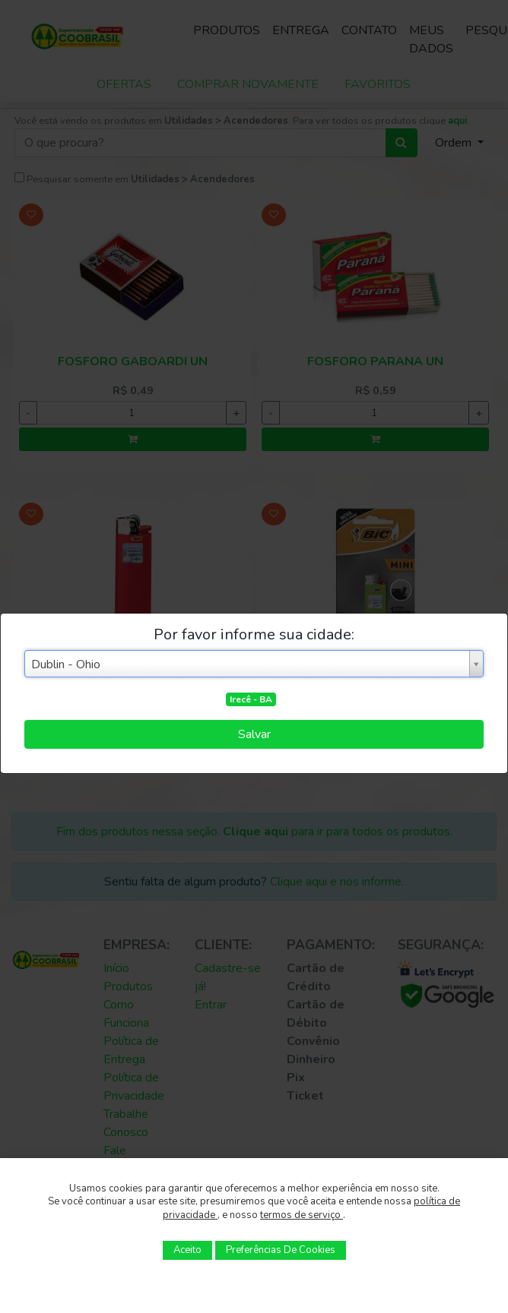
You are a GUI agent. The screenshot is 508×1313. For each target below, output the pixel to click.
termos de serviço (301, 1215)
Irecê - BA (251, 699)
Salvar (254, 734)
